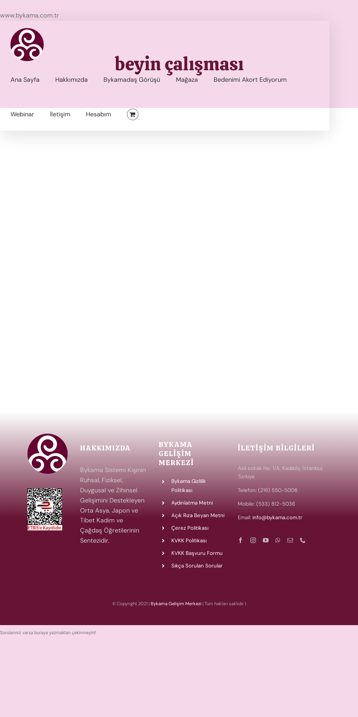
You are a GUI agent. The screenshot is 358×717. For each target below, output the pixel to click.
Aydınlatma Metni (192, 502)
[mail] (290, 540)
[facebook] (240, 540)
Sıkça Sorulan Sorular (197, 565)
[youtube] (265, 540)
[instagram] (253, 540)
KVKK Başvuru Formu (197, 553)
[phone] (303, 540)
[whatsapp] (277, 540)
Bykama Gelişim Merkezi (176, 604)
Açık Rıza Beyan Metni (197, 515)
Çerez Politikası (189, 527)
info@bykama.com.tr (277, 517)
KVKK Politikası (189, 540)
